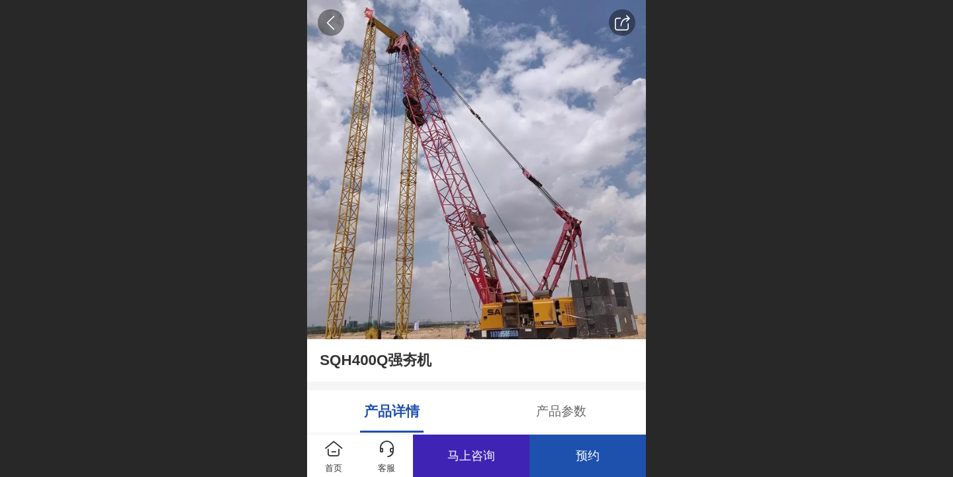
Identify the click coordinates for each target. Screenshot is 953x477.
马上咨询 (471, 455)
